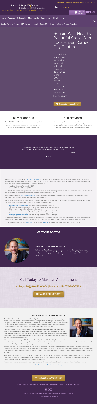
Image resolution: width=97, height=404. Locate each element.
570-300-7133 (90, 2)
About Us (11, 18)
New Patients (58, 18)
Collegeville (21, 18)
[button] (87, 12)
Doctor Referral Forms (10, 24)
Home (3, 18)
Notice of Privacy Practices (66, 24)
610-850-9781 (30, 222)
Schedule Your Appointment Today (51, 365)
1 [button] (46, 156)
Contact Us (44, 24)
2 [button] (48, 156)
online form (45, 222)
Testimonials (46, 18)
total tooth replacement (32, 179)
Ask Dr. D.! (38, 365)
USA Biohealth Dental (29, 24)
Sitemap (70, 393)
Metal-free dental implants (27, 195)
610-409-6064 (70, 2)
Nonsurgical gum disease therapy (18, 205)
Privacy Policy (63, 393)
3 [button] (50, 156)
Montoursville (33, 18)
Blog (52, 24)
